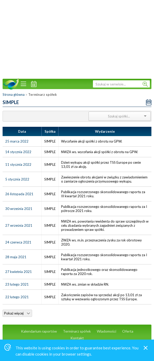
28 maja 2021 (15, 257)
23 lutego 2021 (17, 284)
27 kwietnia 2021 (18, 272)
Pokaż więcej (17, 313)
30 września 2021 (18, 209)
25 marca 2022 (16, 141)
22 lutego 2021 (17, 297)
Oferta (127, 331)
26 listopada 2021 (19, 194)
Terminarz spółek (77, 331)
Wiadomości (106, 331)
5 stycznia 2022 (17, 179)
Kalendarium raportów (39, 331)
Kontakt (77, 338)
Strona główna (14, 94)
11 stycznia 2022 (18, 164)
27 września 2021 (18, 225)
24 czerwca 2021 (18, 242)
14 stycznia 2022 (18, 152)
